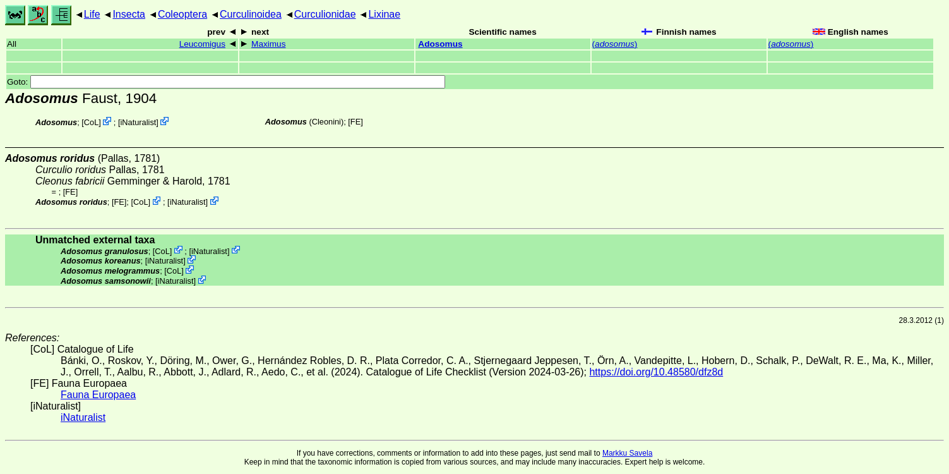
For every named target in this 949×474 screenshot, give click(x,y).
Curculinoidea (251, 14)
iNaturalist (138, 122)
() (615, 44)
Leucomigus (202, 44)
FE (355, 121)
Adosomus (440, 44)
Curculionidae (325, 14)
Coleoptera (182, 14)
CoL (91, 122)
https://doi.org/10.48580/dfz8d (656, 372)
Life (92, 14)
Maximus (268, 44)
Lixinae (384, 14)
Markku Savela (627, 453)
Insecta (128, 14)
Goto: (226, 82)
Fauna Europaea (98, 394)
